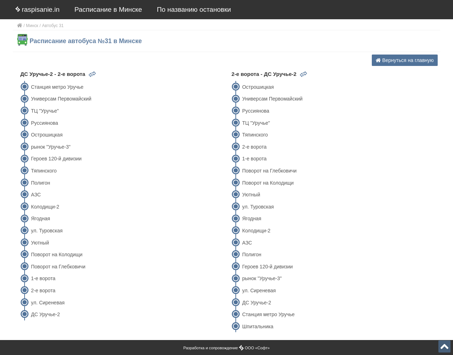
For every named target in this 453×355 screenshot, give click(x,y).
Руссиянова (44, 123)
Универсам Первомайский (61, 99)
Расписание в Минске (108, 9)
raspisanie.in (37, 9)
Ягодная (40, 218)
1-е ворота (43, 278)
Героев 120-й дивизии (56, 158)
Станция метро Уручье (57, 87)
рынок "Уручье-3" (51, 147)
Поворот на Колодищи (57, 254)
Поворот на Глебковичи (58, 266)
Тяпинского (44, 171)
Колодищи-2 (45, 207)
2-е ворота (43, 290)
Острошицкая (47, 135)
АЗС (36, 194)
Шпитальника (258, 326)
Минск (32, 25)
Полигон (40, 183)
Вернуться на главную (405, 60)
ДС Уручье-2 (45, 314)
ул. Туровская (47, 230)
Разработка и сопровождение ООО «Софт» (226, 348)
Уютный (40, 243)
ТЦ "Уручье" (45, 111)
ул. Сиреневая (47, 302)
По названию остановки (194, 9)
